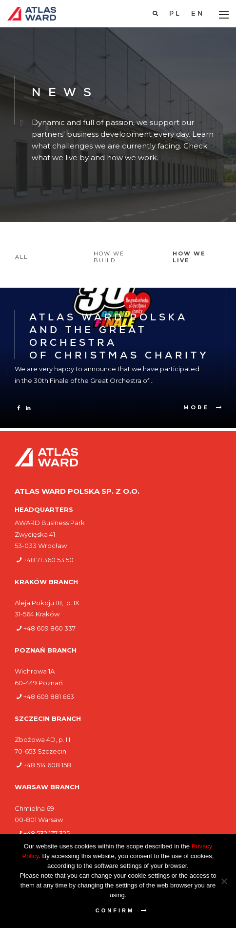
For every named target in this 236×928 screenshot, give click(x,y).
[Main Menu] (224, 15)
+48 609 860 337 (49, 628)
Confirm (115, 910)
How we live (189, 257)
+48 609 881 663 (48, 696)
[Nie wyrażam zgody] (224, 881)
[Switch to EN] (197, 14)
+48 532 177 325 (46, 833)
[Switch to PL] (175, 14)
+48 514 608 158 (47, 765)
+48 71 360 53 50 (48, 560)
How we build (109, 257)
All (21, 256)
